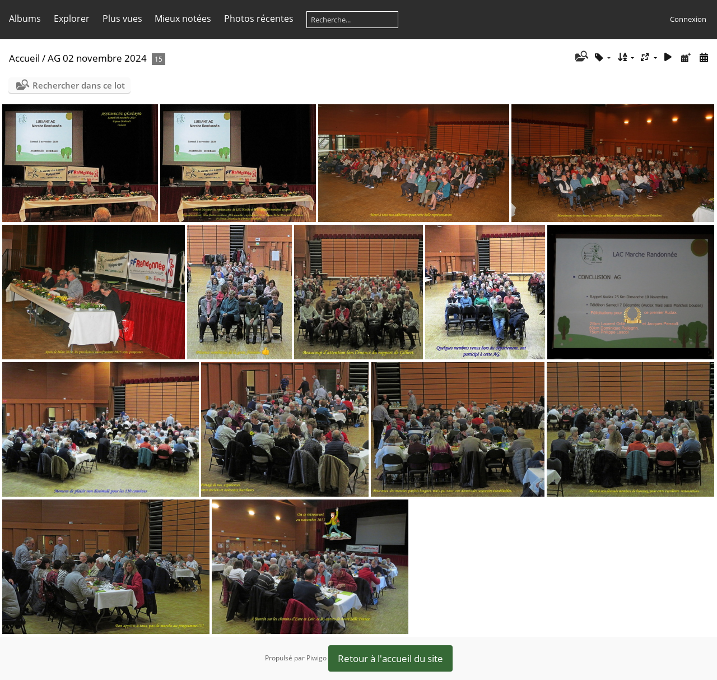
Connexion (688, 19)
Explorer (72, 18)
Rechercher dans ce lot (78, 85)
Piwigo (316, 658)
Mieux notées (183, 18)
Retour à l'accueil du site (390, 658)
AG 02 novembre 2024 (97, 58)
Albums (25, 18)
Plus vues (122, 18)
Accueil (24, 58)
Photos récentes (259, 18)
